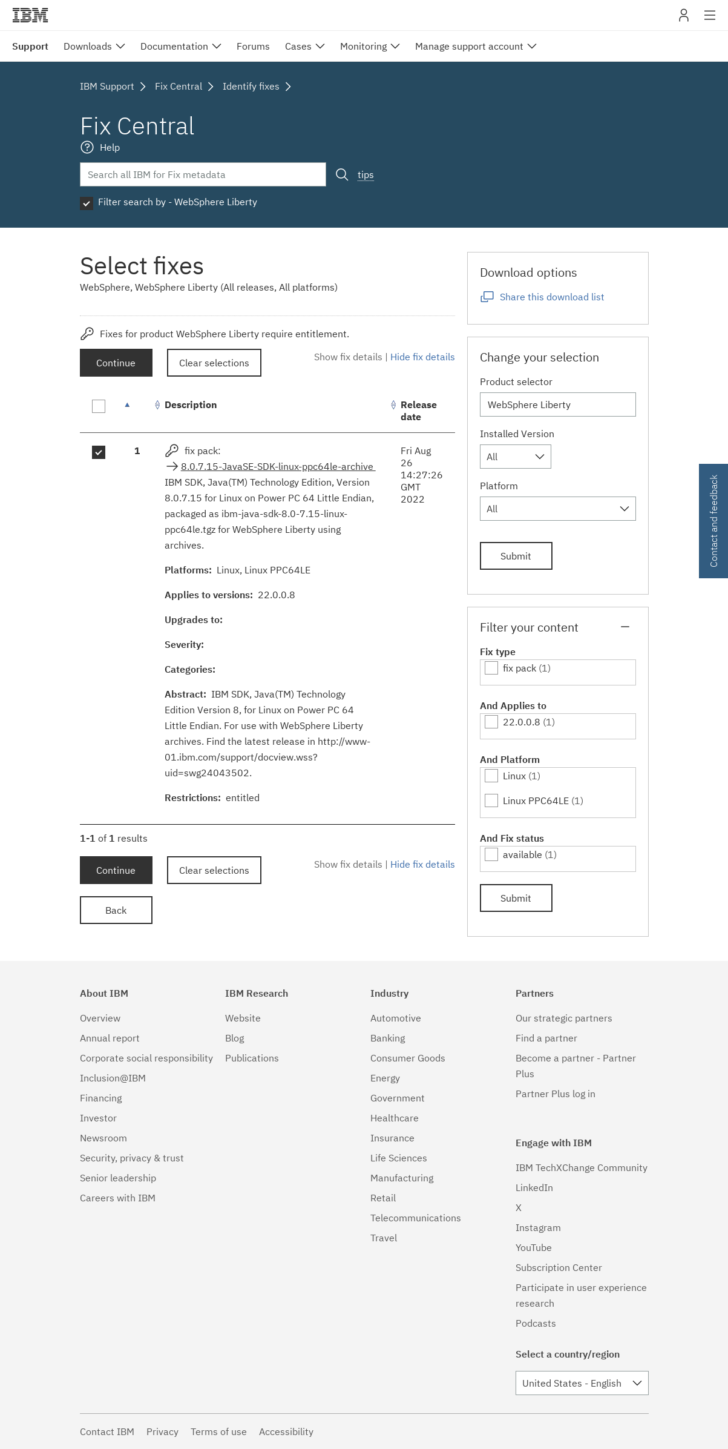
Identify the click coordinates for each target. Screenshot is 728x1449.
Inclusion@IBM (113, 1078)
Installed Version (517, 433)
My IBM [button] (683, 19)
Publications (252, 1058)
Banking (387, 1038)
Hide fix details (422, 357)
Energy (385, 1078)
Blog (234, 1038)
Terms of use (219, 1431)
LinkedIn (534, 1187)
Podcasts (536, 1323)
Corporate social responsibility (146, 1058)
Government (397, 1098)
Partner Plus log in (555, 1094)
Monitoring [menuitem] (363, 46)
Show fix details (348, 357)
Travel (383, 1238)
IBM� (30, 15)
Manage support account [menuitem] (469, 46)
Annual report (110, 1038)
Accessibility (286, 1431)
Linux (514, 776)
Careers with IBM (118, 1198)
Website (243, 1018)
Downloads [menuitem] (88, 46)
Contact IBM (107, 1431)
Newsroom (103, 1138)
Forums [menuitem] (253, 46)
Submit (515, 556)
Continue (116, 363)
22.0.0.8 (521, 722)
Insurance (392, 1138)
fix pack (519, 668)
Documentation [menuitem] (174, 46)
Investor (98, 1118)
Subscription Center (559, 1267)
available (522, 854)
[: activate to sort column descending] (137, 411)
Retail (383, 1198)
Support (30, 46)
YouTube (534, 1247)
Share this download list (552, 297)
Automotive (395, 1018)
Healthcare (394, 1118)
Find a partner (546, 1038)
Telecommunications (415, 1218)
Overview (100, 1018)
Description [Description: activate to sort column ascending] (191, 404)
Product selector (516, 381)
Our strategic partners (564, 1018)
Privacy (162, 1431)
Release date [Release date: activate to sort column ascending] (419, 410)
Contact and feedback (713, 521)
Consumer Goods (407, 1058)
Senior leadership (118, 1178)
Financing (101, 1098)
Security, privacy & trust (132, 1158)
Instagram (538, 1227)
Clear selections (214, 363)
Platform (499, 486)
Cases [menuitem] (298, 46)
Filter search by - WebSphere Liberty (177, 202)
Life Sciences (398, 1158)
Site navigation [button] (710, 21)
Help (110, 147)
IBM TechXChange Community (582, 1167)
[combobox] (515, 456)
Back (115, 910)
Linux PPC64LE (536, 800)
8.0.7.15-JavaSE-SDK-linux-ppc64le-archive (278, 466)
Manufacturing (401, 1178)
